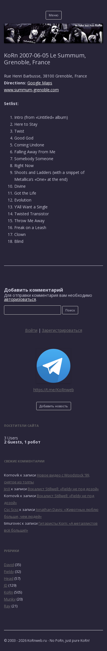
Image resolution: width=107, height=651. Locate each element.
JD (5, 585)
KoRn (8, 592)
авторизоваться (20, 299)
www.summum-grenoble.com (31, 89)
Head (8, 578)
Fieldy (9, 571)
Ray (7, 606)
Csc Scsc (11, 509)
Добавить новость (53, 406)
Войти (31, 330)
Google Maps (39, 83)
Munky (10, 599)
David (9, 564)
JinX (7, 488)
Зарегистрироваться (62, 330)
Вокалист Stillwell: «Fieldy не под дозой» (63, 488)
